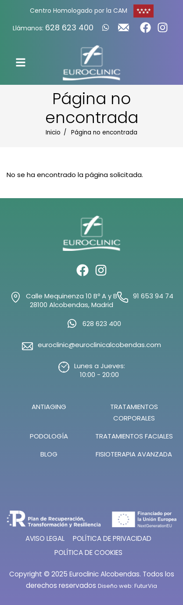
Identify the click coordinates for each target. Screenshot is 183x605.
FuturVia (145, 586)
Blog (48, 454)
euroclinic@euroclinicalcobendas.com (99, 345)
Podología (49, 436)
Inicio (53, 132)
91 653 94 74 (153, 296)
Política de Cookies (88, 552)
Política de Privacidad (112, 538)
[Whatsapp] (105, 27)
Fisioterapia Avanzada (134, 454)
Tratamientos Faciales (134, 436)
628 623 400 (69, 27)
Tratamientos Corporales (134, 412)
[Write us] (123, 30)
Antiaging (49, 406)
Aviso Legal (45, 538)
